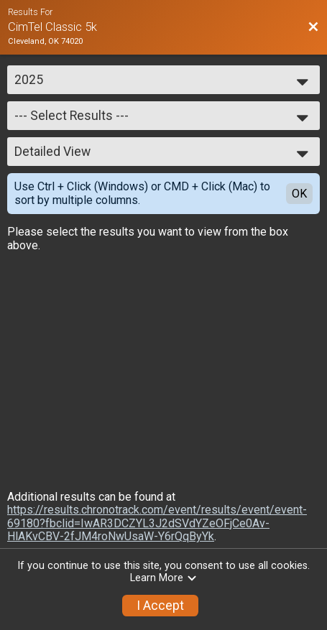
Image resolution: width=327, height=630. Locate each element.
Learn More (164, 578)
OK (299, 193)
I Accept (160, 605)
